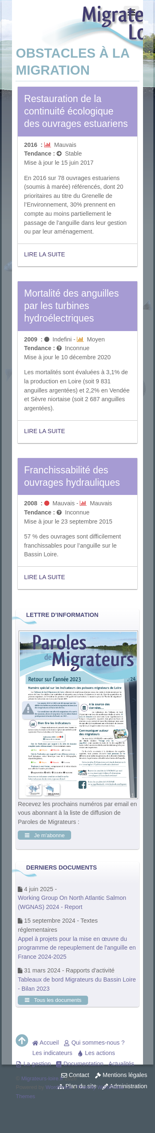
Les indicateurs (52, 1053)
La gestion (33, 1063)
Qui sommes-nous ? (94, 1042)
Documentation (79, 1063)
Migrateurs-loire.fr (42, 1078)
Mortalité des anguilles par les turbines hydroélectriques (71, 306)
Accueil (45, 1042)
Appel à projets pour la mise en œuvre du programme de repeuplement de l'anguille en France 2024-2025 (77, 948)
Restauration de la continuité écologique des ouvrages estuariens (76, 111)
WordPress (58, 1087)
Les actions (96, 1053)
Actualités (121, 1063)
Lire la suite (44, 254)
